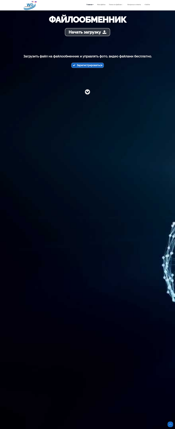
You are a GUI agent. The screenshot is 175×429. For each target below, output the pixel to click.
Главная (89, 4)
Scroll (170, 424)
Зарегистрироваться (87, 65)
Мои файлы (101, 4)
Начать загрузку (87, 32)
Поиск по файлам (116, 4)
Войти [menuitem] (147, 4)
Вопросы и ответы (134, 4)
